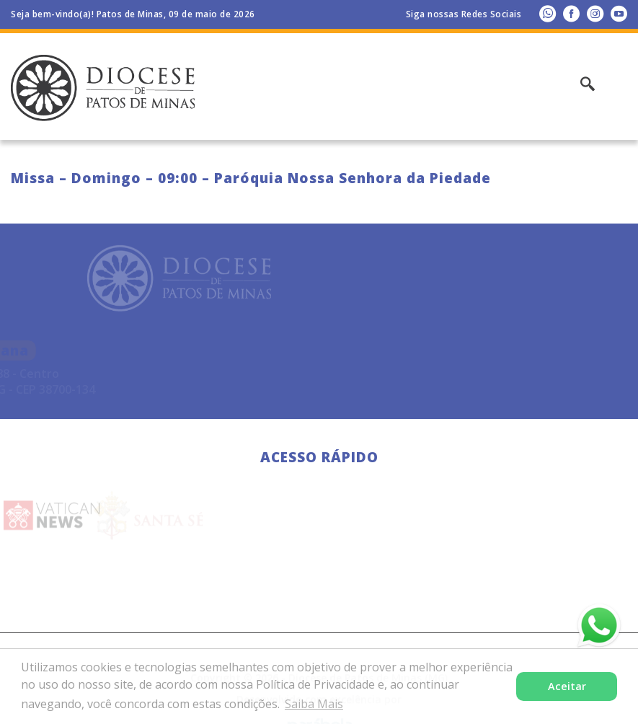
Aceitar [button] (567, 686)
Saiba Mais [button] (314, 704)
